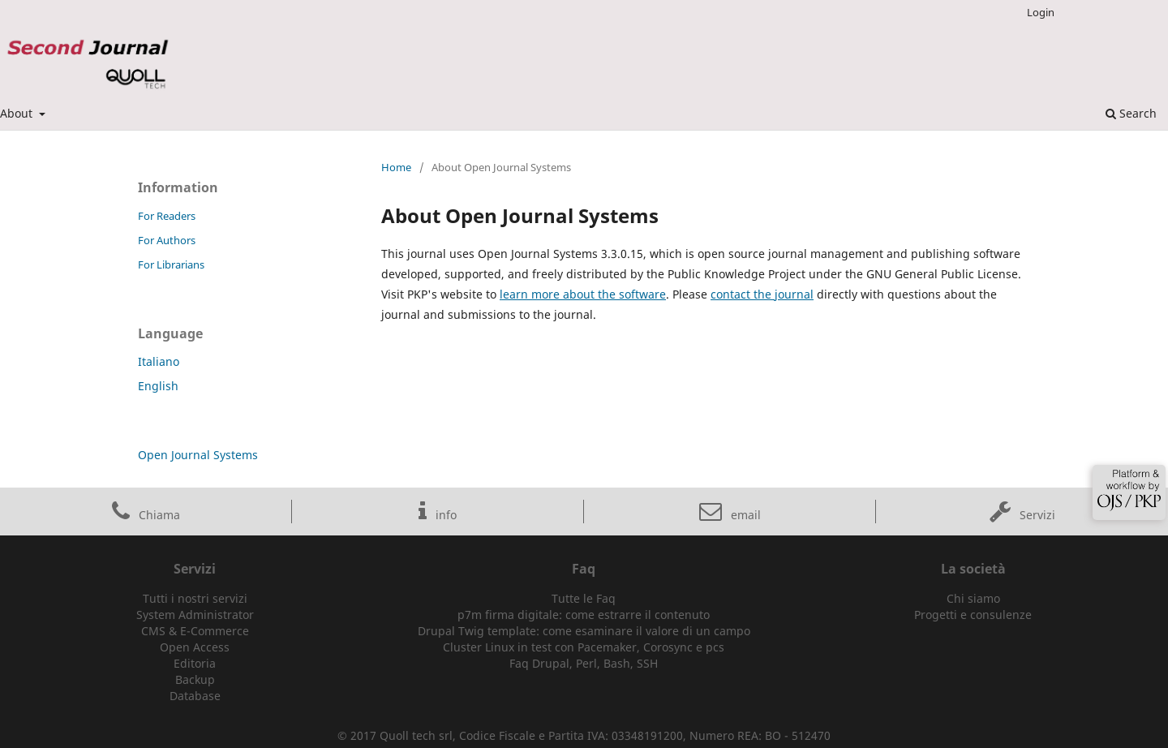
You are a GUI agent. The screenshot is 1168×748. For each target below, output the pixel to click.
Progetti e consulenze (973, 614)
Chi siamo (973, 598)
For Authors (166, 240)
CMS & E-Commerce (195, 630)
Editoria (195, 663)
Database (195, 695)
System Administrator (195, 614)
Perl (586, 663)
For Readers (166, 215)
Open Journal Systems (198, 454)
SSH (647, 663)
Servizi (1022, 514)
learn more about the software (583, 294)
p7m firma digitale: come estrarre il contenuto (583, 614)
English (158, 385)
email (730, 514)
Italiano (158, 361)
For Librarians (171, 264)
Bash (616, 663)
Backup (195, 679)
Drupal (550, 663)
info (438, 514)
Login (1040, 12)
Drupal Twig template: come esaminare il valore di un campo (584, 630)
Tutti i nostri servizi (195, 598)
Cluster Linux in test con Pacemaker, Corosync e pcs (583, 647)
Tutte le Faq (584, 598)
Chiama (146, 514)
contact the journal (762, 294)
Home (396, 167)
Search (1131, 113)
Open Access (195, 647)
